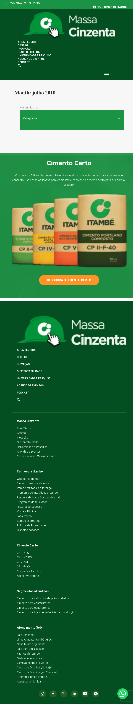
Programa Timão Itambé (32, 677)
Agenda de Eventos (31, 58)
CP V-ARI (22, 562)
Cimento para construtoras (33, 603)
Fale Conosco (25, 635)
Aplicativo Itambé (28, 576)
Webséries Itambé (28, 478)
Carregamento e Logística (33, 663)
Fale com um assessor (31, 648)
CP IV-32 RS (24, 557)
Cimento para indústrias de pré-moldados (43, 598)
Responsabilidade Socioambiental (38, 497)
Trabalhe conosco (28, 530)
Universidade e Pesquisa (34, 55)
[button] (6, 3)
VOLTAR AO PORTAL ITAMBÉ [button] (25, 3)
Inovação (24, 48)
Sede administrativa (29, 658)
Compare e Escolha (29, 571)
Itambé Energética (28, 520)
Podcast (24, 62)
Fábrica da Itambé (28, 653)
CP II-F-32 (23, 552)
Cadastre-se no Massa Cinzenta (36, 456)
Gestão (23, 45)
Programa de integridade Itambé (37, 492)
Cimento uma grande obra (33, 483)
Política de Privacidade (31, 525)
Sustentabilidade (30, 52)
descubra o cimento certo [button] (69, 280)
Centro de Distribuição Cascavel (37, 672)
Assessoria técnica (29, 681)
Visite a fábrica (26, 511)
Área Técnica (27, 42)
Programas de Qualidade (32, 502)
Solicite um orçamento (31, 644)
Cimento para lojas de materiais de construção (46, 612)
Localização (24, 516)
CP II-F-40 (23, 566)
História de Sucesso (29, 506)
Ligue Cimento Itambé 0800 (34, 639)
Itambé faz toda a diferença (34, 488)
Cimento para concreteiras (33, 607)
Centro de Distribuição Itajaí (34, 667)
